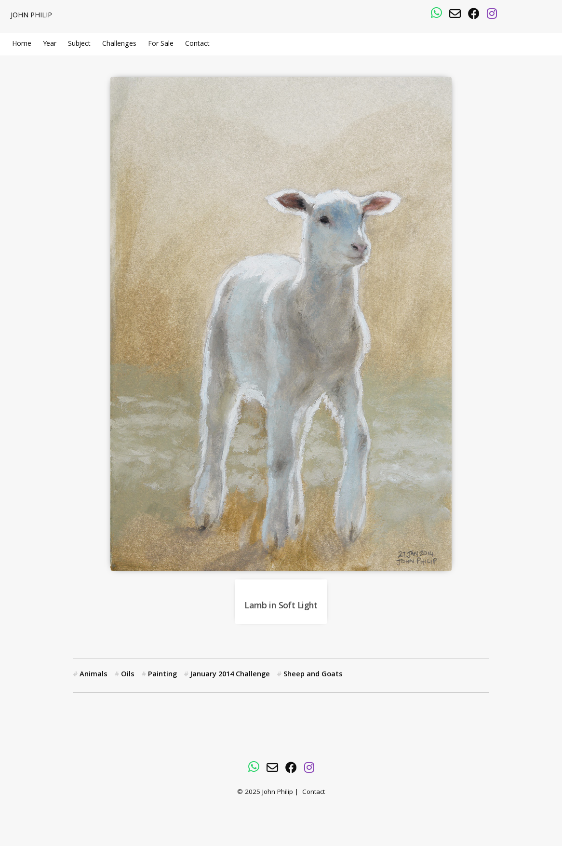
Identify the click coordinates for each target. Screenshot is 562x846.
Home (21, 44)
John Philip (31, 16)
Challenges (119, 44)
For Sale (161, 44)
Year (49, 44)
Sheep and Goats (313, 675)
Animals (93, 675)
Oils (127, 675)
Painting (162, 675)
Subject (79, 44)
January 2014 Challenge (230, 675)
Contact (197, 44)
